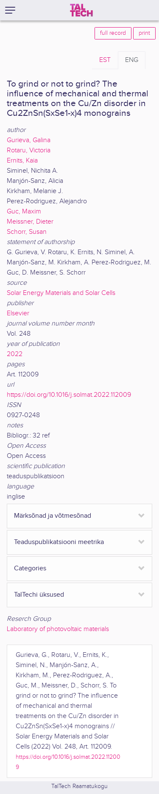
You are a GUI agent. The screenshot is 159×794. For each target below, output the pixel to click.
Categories (30, 568)
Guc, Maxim (24, 212)
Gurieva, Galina (28, 140)
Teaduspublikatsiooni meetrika (59, 542)
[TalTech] (81, 10)
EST (105, 60)
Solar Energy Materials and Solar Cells (61, 293)
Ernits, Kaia (22, 161)
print (144, 33)
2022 (14, 354)
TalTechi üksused (39, 595)
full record (113, 33)
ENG (131, 60)
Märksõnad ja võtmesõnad (52, 516)
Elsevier (18, 313)
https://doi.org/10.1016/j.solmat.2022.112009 (69, 395)
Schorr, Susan (27, 232)
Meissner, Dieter (30, 222)
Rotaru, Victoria (28, 150)
